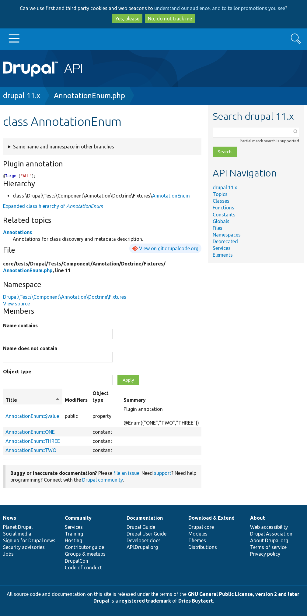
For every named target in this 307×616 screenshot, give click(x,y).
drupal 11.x (21, 95)
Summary (135, 400)
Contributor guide (84, 547)
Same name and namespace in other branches (63, 146)
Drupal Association (271, 534)
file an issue (126, 473)
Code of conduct (83, 568)
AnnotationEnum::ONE (30, 432)
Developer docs (144, 540)
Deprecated (225, 241)
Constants (224, 214)
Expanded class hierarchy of (53, 206)
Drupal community (102, 480)
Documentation (145, 518)
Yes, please (127, 18)
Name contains (20, 326)
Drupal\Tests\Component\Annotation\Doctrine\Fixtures (64, 297)
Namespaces (227, 234)
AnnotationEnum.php (89, 95)
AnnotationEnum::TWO (30, 450)
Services (222, 248)
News (9, 518)
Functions (223, 207)
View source (16, 304)
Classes (221, 201)
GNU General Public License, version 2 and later (243, 594)
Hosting (73, 540)
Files (217, 228)
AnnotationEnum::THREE (32, 441)
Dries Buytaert (195, 601)
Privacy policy (265, 554)
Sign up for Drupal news (29, 540)
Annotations (17, 232)
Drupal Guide (141, 527)
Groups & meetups (85, 554)
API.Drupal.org (142, 547)
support (162, 473)
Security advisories (24, 547)
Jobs (8, 554)
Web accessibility (269, 527)
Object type (17, 372)
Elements (223, 255)
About (257, 518)
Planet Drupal (18, 527)
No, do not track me (170, 18)
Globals (221, 221)
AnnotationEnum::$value (32, 416)
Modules (198, 534)
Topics (220, 194)
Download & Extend (211, 518)
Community (78, 518)
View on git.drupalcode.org (168, 248)
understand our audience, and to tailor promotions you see (219, 8)
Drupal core (201, 527)
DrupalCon (76, 561)
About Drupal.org (269, 540)
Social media (17, 534)
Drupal (101, 601)
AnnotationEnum (171, 196)
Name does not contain (30, 348)
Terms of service (268, 547)
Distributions (202, 547)
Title (32, 400)
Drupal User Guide (146, 534)
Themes (197, 540)
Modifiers (76, 400)
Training (74, 534)
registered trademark (145, 601)
